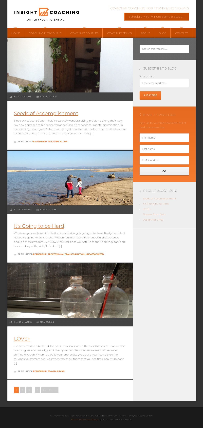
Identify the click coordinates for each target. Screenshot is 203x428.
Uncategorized (95, 254)
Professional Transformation (66, 254)
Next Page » (49, 390)
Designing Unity (153, 219)
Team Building (56, 371)
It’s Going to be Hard (39, 226)
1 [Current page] (16, 390)
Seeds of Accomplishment (46, 113)
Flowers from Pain (154, 214)
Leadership (40, 141)
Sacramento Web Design (85, 419)
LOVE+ (22, 339)
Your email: (147, 76)
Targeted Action (58, 141)
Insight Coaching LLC (47, 14)
